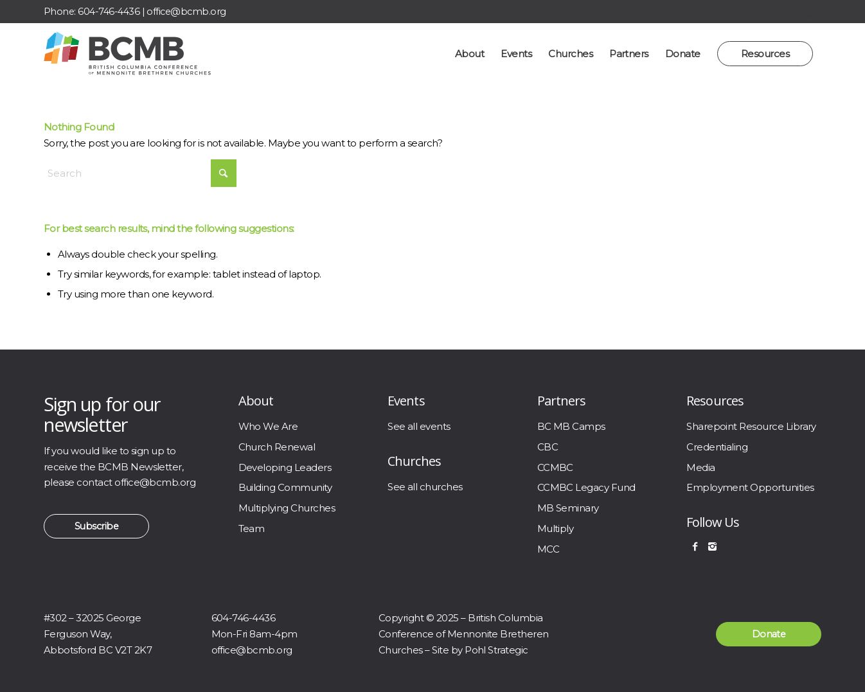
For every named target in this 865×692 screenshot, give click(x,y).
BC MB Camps (571, 426)
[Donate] (768, 634)
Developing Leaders (285, 467)
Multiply (555, 528)
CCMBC (555, 467)
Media (700, 467)
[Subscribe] (96, 526)
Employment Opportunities (750, 487)
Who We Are (268, 426)
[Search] (140, 173)
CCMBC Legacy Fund (586, 487)
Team (251, 528)
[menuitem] (469, 53)
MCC (548, 549)
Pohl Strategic (496, 650)
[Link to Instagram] (808, 11)
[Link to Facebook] (783, 11)
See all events (419, 426)
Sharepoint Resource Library (751, 426)
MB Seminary (568, 508)
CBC (547, 447)
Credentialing (716, 447)
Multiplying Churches (286, 508)
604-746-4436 (108, 11)
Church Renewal (277, 447)
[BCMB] (127, 53)
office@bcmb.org (186, 11)
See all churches (425, 487)
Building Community (285, 487)
